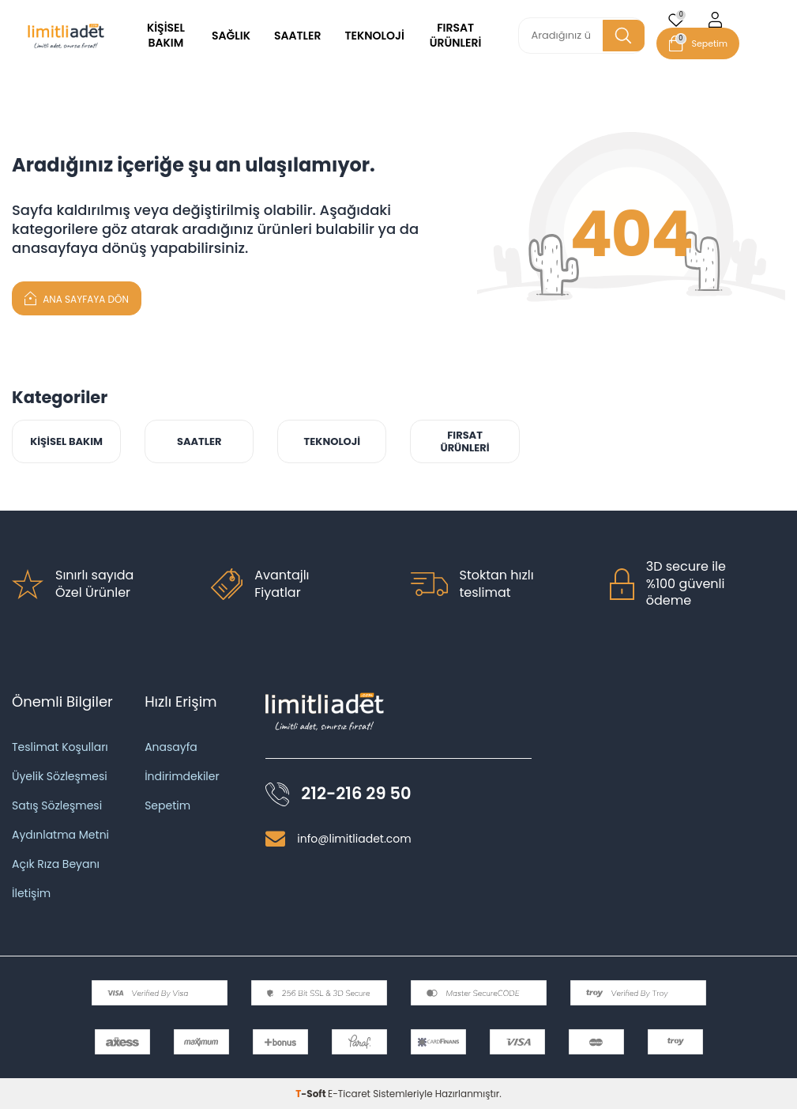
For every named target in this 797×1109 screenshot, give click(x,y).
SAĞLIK (231, 35)
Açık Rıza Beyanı (56, 864)
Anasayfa (171, 747)
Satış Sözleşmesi (57, 805)
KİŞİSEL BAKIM (166, 35)
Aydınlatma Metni (60, 835)
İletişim (31, 893)
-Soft (311, 1093)
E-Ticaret (349, 1093)
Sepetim (167, 805)
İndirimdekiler (182, 776)
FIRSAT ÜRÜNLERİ (456, 35)
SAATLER (297, 35)
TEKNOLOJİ (374, 35)
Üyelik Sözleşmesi (59, 776)
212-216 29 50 (356, 794)
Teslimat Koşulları (60, 747)
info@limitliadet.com (354, 839)
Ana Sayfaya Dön (76, 297)
